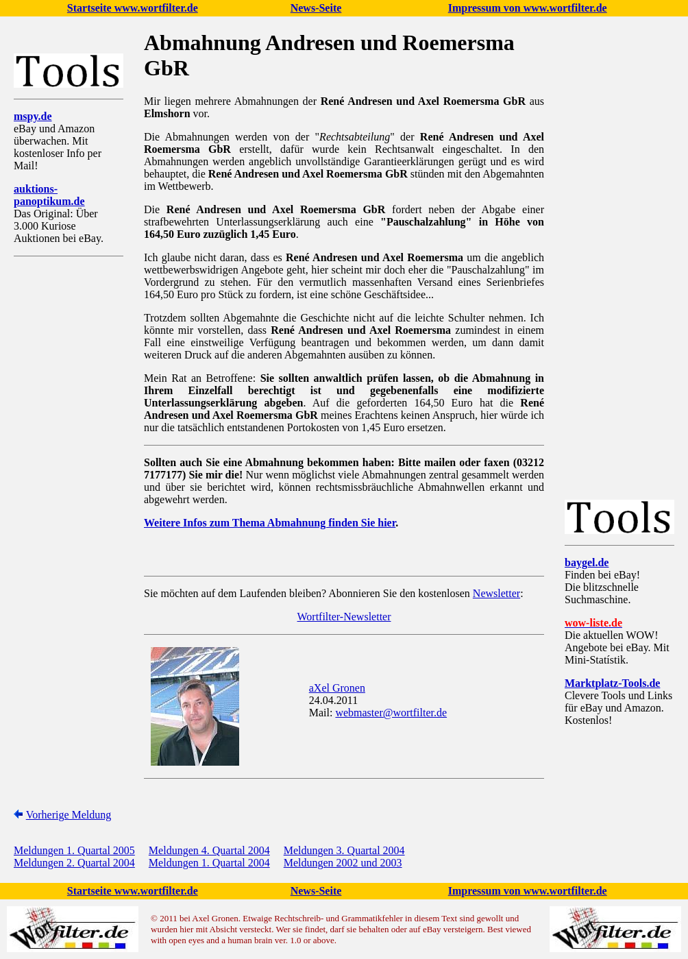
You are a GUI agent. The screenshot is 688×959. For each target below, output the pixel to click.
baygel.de (587, 562)
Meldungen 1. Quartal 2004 (209, 863)
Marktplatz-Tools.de (612, 683)
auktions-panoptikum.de (49, 195)
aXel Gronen (337, 688)
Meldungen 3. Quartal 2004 (344, 850)
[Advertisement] (68, 472)
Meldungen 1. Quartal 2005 (74, 850)
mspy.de (33, 116)
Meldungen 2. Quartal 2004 (74, 863)
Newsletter (496, 593)
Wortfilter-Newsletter (344, 616)
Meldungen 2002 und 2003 (343, 863)
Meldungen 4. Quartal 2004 (209, 850)
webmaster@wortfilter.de (391, 712)
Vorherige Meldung (69, 815)
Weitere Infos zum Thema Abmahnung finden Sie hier (269, 523)
